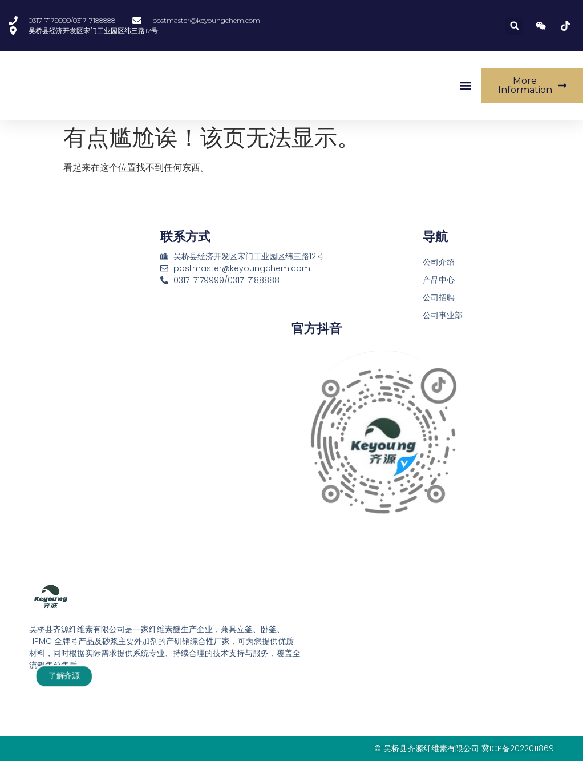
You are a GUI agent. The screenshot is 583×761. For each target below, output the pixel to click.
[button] (514, 26)
